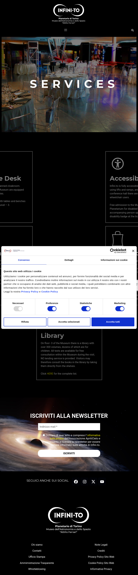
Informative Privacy (101, 569)
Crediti (101, 550)
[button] (65, 30)
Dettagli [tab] (69, 260)
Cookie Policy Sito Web (101, 563)
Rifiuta (25, 321)
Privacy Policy (30, 291)
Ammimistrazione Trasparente (37, 563)
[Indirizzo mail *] (69, 427)
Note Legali (101, 544)
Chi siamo (37, 544)
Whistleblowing (37, 569)
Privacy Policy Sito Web (101, 556)
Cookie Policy (49, 291)
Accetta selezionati (69, 321)
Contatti (36, 550)
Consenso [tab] (24, 260)
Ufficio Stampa (37, 556)
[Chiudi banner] (133, 251)
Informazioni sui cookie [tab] (114, 260)
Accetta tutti (113, 321)
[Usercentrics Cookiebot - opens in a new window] (112, 250)
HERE (75, 373)
